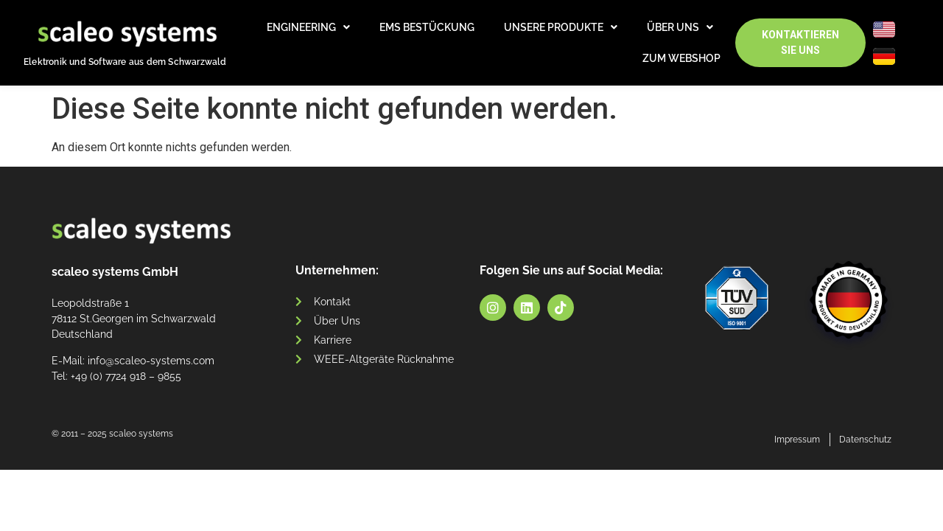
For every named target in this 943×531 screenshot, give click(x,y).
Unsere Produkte (560, 27)
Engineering (308, 27)
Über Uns (680, 27)
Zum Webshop (681, 58)
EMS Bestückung (426, 27)
